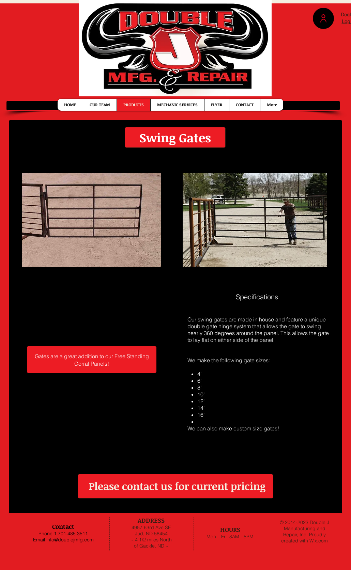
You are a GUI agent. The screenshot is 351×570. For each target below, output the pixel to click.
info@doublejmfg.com (70, 540)
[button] (323, 18)
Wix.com (318, 541)
